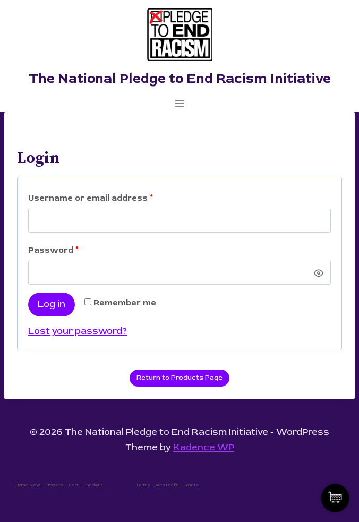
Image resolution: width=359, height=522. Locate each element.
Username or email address (93, 198)
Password (56, 250)
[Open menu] (180, 103)
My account (119, 485)
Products (54, 485)
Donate (191, 485)
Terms (143, 485)
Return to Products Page (179, 377)
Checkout (93, 485)
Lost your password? (77, 331)
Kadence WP (203, 447)
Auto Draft (166, 485)
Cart (74, 485)
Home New (27, 485)
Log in (51, 304)
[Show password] (318, 273)
